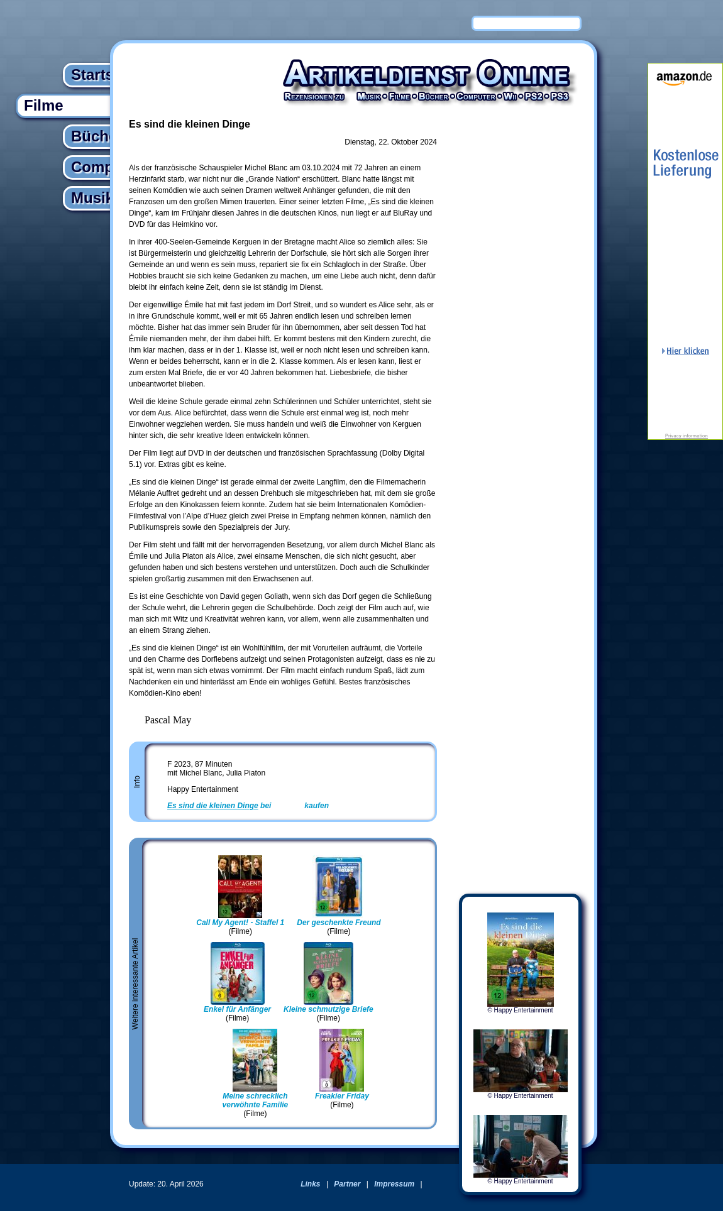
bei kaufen (248, 805)
